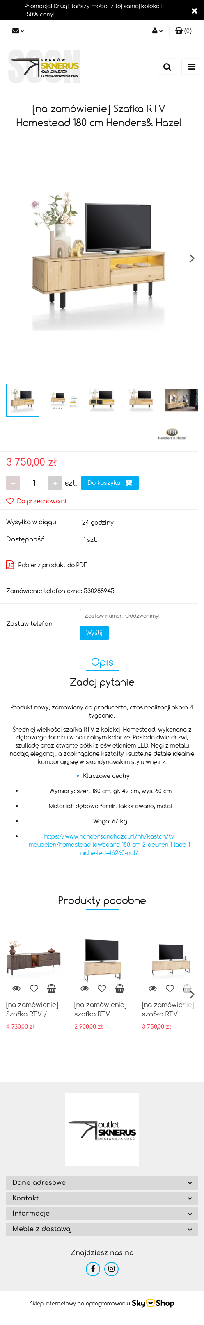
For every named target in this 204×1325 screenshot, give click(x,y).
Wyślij (94, 633)
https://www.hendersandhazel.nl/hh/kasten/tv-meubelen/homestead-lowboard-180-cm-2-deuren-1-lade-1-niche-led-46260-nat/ (110, 844)
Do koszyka (110, 483)
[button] (183, 30)
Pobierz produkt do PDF (46, 564)
